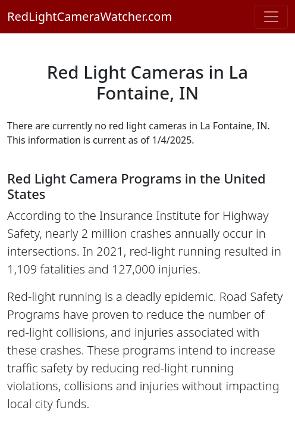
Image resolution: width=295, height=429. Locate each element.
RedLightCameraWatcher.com (89, 16)
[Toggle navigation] (271, 17)
